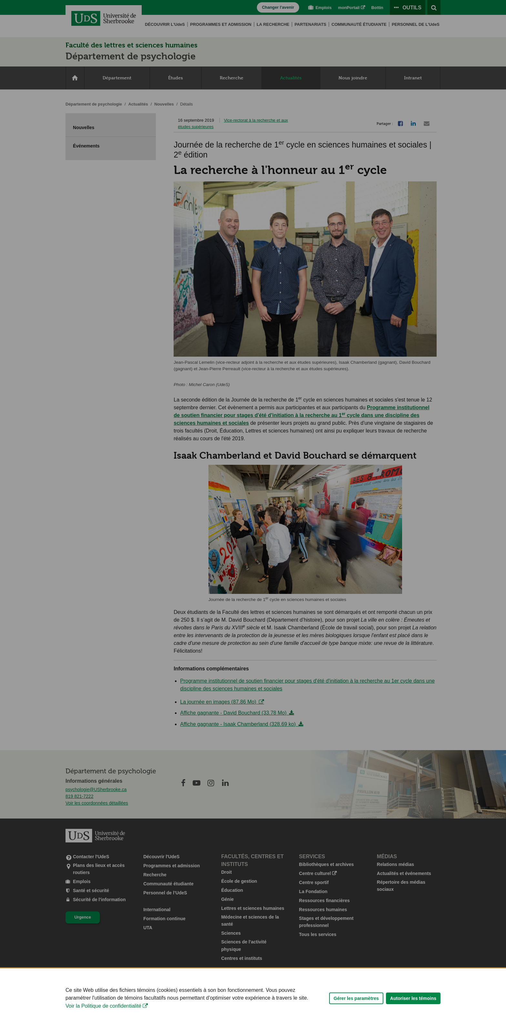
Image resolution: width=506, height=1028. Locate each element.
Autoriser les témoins (413, 1008)
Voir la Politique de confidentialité (103, 1016)
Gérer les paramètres (356, 1008)
